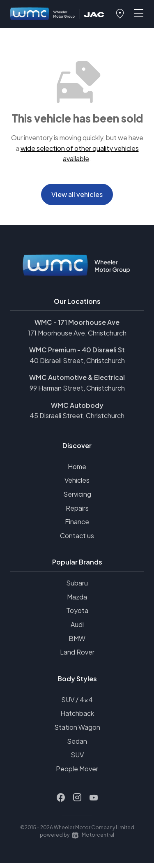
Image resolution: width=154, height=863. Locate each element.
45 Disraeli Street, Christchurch (77, 415)
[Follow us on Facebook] (61, 797)
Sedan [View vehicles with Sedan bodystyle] (77, 741)
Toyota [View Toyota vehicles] (77, 610)
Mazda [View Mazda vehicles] (77, 596)
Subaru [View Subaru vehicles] (77, 582)
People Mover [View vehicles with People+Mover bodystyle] (77, 768)
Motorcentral (93, 835)
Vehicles (77, 480)
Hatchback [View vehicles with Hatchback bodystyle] (77, 713)
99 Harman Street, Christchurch (77, 388)
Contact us (77, 535)
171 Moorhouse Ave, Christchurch (77, 333)
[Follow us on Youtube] (94, 797)
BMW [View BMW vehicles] (77, 638)
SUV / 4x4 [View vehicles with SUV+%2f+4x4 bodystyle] (77, 699)
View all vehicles (77, 194)
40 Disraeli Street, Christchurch (77, 360)
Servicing (77, 494)
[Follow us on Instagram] (77, 797)
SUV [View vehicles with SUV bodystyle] (77, 754)
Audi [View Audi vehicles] (77, 624)
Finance (77, 521)
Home (77, 466)
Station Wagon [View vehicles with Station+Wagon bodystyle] (77, 727)
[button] (119, 14)
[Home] (43, 14)
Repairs (77, 508)
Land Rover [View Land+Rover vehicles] (77, 652)
